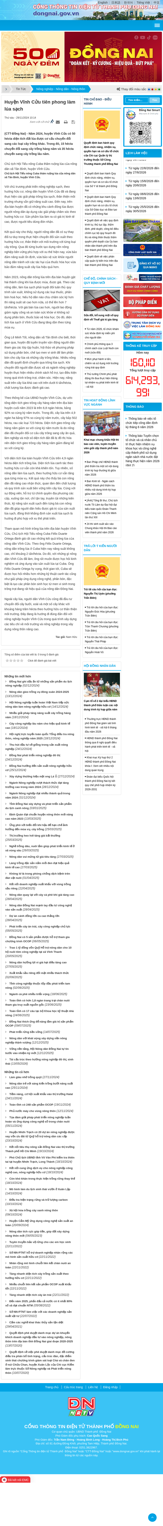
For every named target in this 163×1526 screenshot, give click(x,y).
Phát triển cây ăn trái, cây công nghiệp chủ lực (39, 969)
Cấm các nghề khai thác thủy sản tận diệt (36, 1365)
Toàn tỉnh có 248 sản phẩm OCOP (31, 1148)
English (103, 2)
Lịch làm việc (137, 153)
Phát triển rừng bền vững (25, 1075)
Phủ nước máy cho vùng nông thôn (32, 1154)
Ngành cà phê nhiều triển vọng (29, 1037)
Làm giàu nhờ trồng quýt (25, 1120)
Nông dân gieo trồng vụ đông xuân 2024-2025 (39, 735)
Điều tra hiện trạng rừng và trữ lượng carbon (38, 1242)
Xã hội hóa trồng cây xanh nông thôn (33, 1253)
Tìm (154, 100)
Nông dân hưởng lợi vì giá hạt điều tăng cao (38, 1005)
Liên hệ (93, 1430)
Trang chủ (52, 1430)
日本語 (115, 2)
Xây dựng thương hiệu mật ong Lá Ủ (33, 819)
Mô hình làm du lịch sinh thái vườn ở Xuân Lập (39, 1232)
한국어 (128, 2)
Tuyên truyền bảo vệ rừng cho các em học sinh (40, 1285)
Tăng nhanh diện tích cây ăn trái (30, 1338)
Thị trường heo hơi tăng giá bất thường (34, 879)
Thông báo (135, 406)
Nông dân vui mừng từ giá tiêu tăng (32, 899)
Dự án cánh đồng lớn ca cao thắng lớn (34, 959)
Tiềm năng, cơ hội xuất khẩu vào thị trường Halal (41, 1137)
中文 (157, 2)
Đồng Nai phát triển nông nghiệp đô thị (34, 798)
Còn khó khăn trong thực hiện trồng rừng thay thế (42, 1222)
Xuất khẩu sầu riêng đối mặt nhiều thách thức (39, 1016)
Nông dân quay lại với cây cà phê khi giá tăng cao (41, 937)
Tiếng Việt (143, 2)
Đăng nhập (110, 1430)
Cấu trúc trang (73, 1430)
